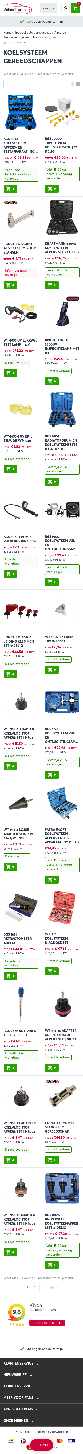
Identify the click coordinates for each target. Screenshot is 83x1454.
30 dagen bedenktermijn (45, 21)
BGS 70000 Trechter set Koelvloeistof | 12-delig (61, 145)
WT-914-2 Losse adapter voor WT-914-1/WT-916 (20, 834)
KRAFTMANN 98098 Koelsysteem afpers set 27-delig (62, 248)
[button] (10, 189)
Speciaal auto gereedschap (32, 32)
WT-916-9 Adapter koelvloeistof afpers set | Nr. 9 (19, 733)
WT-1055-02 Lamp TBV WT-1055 (59, 639)
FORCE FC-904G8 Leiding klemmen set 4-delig (19, 641)
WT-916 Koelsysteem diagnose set (56, 938)
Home (7, 32)
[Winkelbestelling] (7, 84)
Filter (44, 1445)
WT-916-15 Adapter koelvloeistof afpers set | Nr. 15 (61, 1035)
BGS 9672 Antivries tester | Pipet (20, 1033)
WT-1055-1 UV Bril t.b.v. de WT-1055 (18, 438)
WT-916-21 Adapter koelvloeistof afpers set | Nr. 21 (19, 1219)
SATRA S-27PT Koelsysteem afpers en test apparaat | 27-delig (62, 836)
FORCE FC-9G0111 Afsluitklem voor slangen (20, 248)
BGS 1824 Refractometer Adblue (18, 938)
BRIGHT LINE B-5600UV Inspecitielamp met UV (62, 346)
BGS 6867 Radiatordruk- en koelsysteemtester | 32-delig (61, 442)
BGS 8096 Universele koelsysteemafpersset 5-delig (61, 1221)
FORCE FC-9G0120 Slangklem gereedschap (59, 1127)
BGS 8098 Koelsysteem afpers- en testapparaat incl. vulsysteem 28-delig (20, 149)
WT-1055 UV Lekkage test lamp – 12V (20, 342)
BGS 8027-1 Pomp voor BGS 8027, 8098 (20, 539)
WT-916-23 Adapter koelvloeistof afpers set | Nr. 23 (20, 1127)
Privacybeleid (22, 1432)
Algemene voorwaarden (51, 1432)
